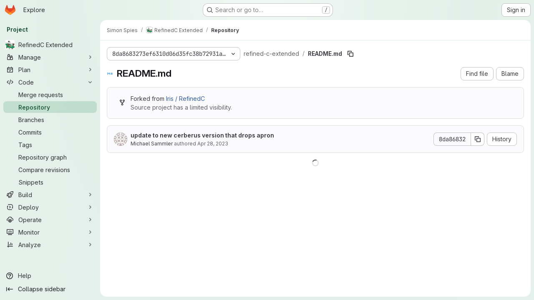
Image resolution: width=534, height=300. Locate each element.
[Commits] (50, 132)
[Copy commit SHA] (477, 139)
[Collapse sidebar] (50, 289)
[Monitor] (50, 232)
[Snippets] (50, 182)
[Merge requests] (50, 94)
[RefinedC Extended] (50, 44)
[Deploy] (50, 207)
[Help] (50, 276)
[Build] (50, 194)
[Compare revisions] (50, 169)
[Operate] (50, 219)
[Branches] (50, 119)
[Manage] (50, 57)
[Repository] (50, 107)
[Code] (50, 82)
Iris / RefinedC (185, 98)
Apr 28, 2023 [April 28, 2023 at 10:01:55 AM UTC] (212, 143)
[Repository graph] (50, 157)
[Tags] (50, 144)
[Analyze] (50, 244)
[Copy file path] (350, 53)
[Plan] (50, 69)
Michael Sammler (152, 143)
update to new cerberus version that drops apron (202, 135)
